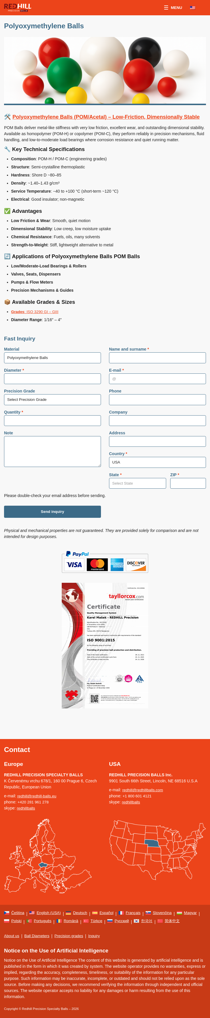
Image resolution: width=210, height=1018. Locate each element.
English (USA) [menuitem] (50, 907)
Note (8, 443)
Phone (115, 400)
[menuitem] (195, 8)
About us (12, 936)
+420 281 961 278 (34, 796)
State (115, 485)
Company (118, 421)
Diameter (14, 379)
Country (118, 464)
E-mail (116, 379)
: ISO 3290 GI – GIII (36, 319)
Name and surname (129, 357)
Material (11, 357)
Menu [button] (172, 8)
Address (117, 443)
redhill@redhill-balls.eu (37, 790)
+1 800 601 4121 (138, 790)
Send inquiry (52, 524)
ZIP (174, 485)
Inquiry (98, 936)
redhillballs (26, 802)
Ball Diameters (38, 936)
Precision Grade (19, 400)
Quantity (13, 421)
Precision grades (72, 936)
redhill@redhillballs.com (143, 783)
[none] (195, 8)
